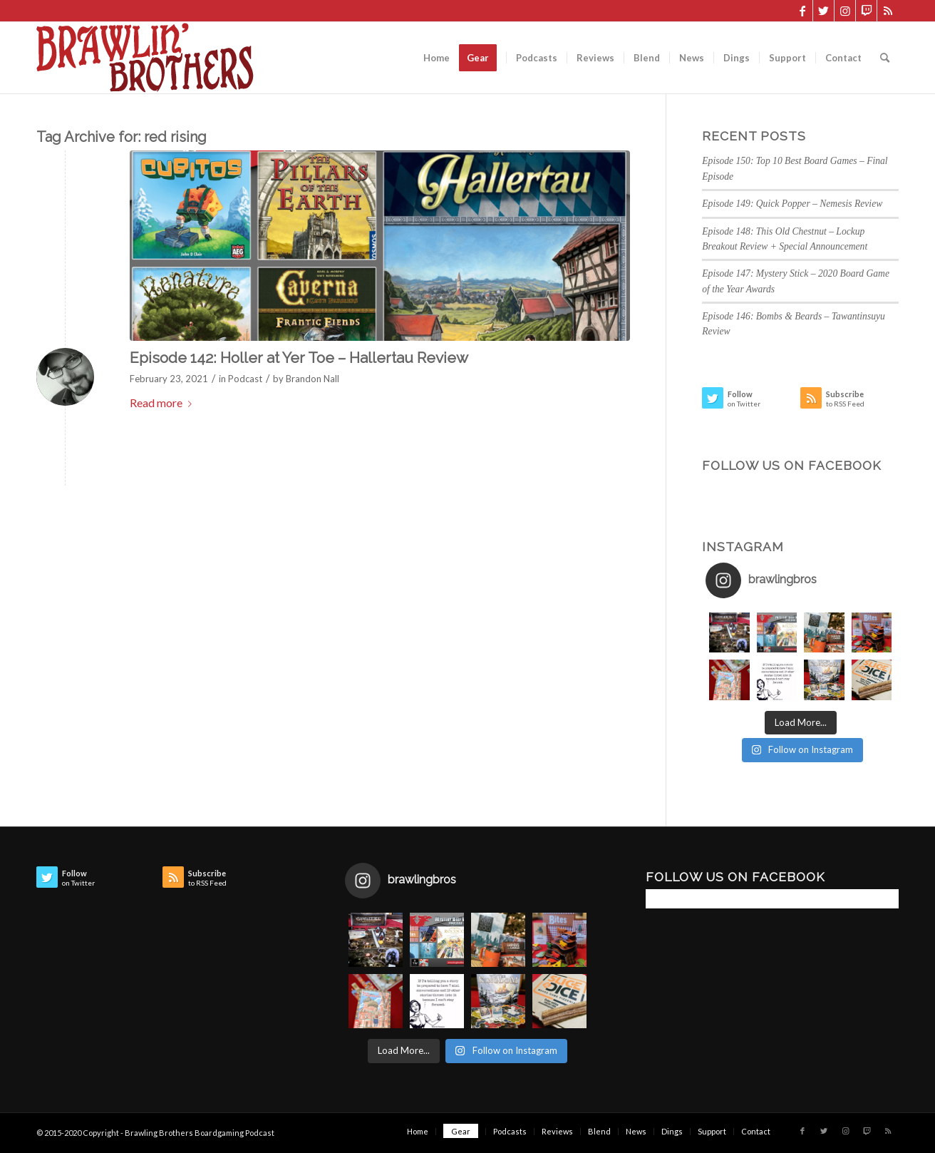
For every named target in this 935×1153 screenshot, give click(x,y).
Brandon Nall (312, 378)
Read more (163, 402)
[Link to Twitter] (823, 10)
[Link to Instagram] (845, 10)
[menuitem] (436, 57)
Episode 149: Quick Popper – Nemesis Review (792, 203)
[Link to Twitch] (866, 10)
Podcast (245, 378)
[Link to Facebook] (802, 10)
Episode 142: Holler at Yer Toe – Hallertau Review (299, 358)
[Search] (885, 57)
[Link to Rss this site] (888, 10)
